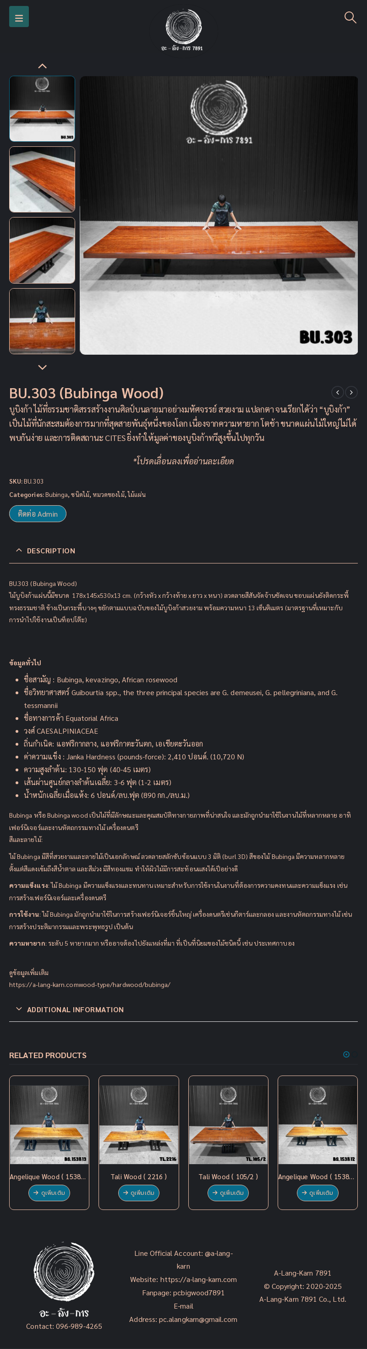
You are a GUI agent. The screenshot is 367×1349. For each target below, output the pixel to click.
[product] (49, 1125)
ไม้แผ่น (137, 494)
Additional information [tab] (75, 1009)
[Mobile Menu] (19, 16)
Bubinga (56, 494)
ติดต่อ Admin (38, 513)
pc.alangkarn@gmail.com (197, 1319)
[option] (42, 108)
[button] (346, 1054)
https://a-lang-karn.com (198, 1279)
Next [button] (42, 368)
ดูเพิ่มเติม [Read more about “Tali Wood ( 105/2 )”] (232, 1193)
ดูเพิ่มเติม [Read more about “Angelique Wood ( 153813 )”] (53, 1193)
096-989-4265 (79, 1326)
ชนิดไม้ (80, 494)
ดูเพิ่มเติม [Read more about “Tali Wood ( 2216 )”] (142, 1193)
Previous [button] (42, 66)
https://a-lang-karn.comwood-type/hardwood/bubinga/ (90, 984)
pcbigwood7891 (199, 1292)
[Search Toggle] (351, 16)
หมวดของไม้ (109, 494)
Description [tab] (51, 550)
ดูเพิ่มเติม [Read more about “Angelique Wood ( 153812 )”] (321, 1193)
